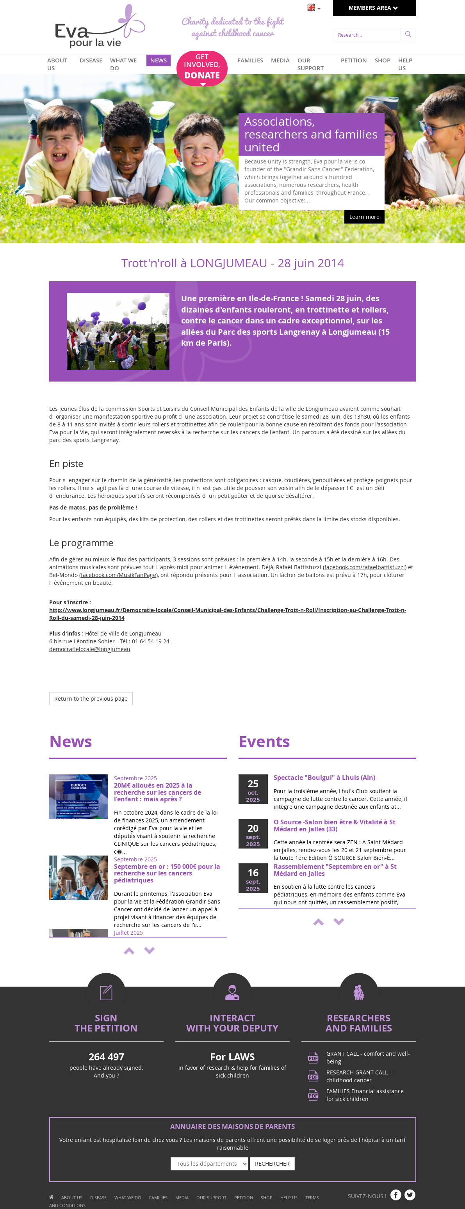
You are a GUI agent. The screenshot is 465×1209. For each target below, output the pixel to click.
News (70, 741)
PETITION (354, 60)
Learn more (364, 216)
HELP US (405, 64)
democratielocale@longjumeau (110, 645)
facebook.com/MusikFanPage (118, 575)
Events (264, 741)
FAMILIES (250, 60)
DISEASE (91, 60)
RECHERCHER (272, 1163)
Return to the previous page (91, 698)
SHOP (382, 60)
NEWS (158, 60)
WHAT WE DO (123, 64)
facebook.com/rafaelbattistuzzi (364, 567)
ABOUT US (57, 64)
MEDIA (280, 60)
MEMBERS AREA (373, 7)
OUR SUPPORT (311, 64)
